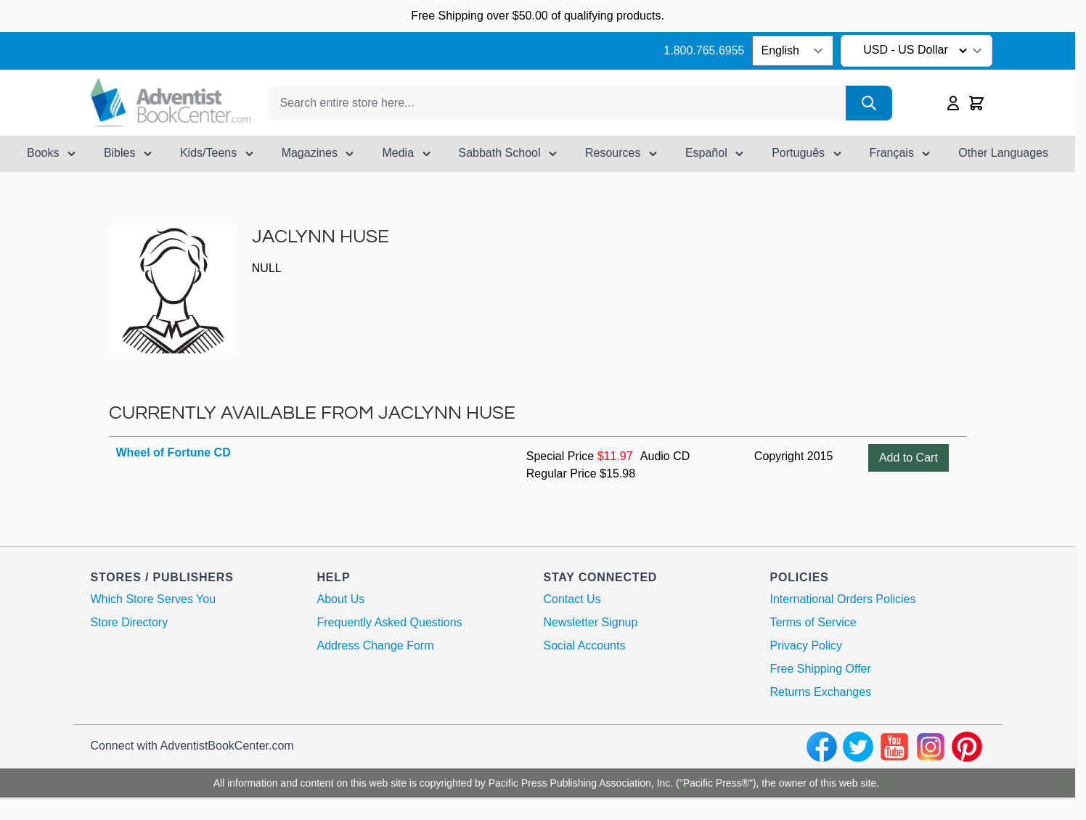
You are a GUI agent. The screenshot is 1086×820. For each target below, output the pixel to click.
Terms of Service (813, 622)
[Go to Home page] (171, 102)
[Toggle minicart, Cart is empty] (976, 103)
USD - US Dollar (917, 51)
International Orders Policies (843, 599)
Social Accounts (585, 645)
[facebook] (822, 747)
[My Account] (953, 103)
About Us (341, 599)
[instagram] (931, 747)
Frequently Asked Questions (389, 622)
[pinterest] (967, 747)
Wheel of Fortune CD (173, 452)
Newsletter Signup (591, 622)
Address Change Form (375, 645)
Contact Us (572, 599)
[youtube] (894, 747)
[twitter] (858, 747)
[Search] (869, 103)
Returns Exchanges (821, 692)
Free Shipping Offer (820, 669)
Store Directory (129, 622)
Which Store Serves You (153, 599)
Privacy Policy (806, 645)
